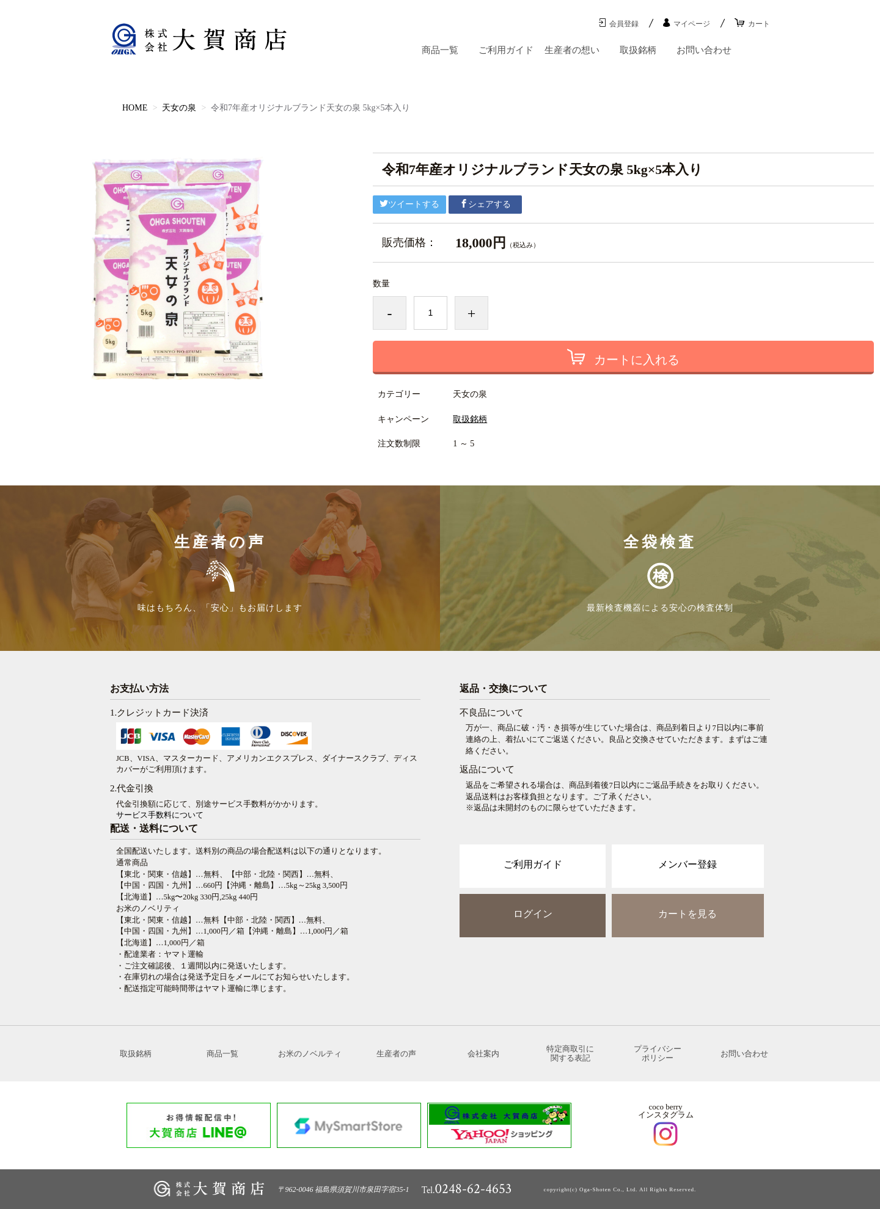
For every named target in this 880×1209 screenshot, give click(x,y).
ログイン (532, 914)
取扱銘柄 (638, 50)
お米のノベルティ (310, 1053)
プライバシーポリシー (657, 1053)
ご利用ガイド (506, 50)
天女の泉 (179, 107)
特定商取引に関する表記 (570, 1053)
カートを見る (687, 914)
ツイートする (409, 204)
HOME (134, 107)
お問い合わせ (704, 50)
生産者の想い (572, 50)
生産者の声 (396, 1053)
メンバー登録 (687, 864)
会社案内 (483, 1053)
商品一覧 (440, 50)
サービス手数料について (160, 815)
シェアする (485, 204)
